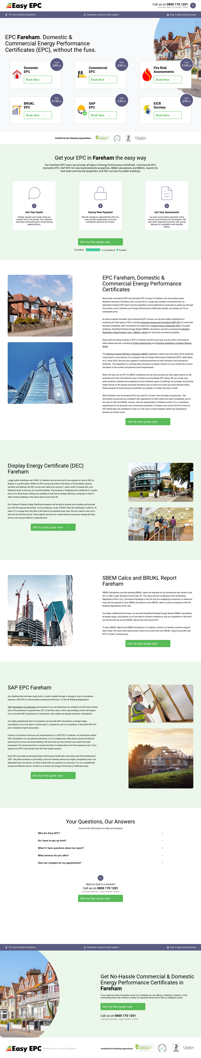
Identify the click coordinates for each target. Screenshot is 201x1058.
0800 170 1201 (177, 4)
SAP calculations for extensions (22, 707)
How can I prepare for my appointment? (59, 863)
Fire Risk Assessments (141, 343)
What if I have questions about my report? (61, 848)
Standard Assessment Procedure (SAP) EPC (161, 322)
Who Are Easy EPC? (49, 833)
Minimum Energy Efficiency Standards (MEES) (127, 354)
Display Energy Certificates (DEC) (166, 326)
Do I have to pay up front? (52, 840)
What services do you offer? (53, 855)
